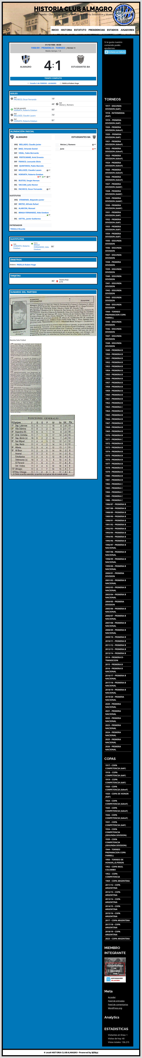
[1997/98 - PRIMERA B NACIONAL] (117, 553)
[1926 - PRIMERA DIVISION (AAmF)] (117, 178)
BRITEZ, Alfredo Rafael (29, 204)
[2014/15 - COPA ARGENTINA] (117, 907)
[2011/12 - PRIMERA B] (117, 645)
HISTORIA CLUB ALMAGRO (73, 9)
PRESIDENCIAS (97, 30)
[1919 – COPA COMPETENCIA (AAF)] (117, 781)
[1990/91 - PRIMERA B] (117, 520)
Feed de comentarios (118, 1004)
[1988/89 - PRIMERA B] (117, 512)
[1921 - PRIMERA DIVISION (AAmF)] (117, 142)
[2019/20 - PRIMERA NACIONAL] (117, 698)
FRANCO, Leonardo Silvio (30, 161)
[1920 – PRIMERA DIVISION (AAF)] (117, 135)
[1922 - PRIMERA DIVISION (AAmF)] (117, 150)
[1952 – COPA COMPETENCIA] (117, 875)
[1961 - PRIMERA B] (117, 399)
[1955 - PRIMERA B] (117, 375)
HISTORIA (66, 30)
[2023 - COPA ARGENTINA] (117, 939)
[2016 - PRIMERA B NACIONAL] (117, 670)
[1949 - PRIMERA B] (117, 350)
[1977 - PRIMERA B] (117, 464)
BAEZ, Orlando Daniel (28, 149)
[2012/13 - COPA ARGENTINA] (117, 893)
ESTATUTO (80, 30)
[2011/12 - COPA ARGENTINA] (117, 886)
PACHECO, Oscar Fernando (25, 99)
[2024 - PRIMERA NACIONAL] (117, 733)
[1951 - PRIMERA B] (117, 358)
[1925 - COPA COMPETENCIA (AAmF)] (117, 809)
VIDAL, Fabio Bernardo (29, 153)
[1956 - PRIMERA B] (117, 379)
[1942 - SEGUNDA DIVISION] (117, 291)
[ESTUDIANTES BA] (80, 65)
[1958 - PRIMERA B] (117, 387)
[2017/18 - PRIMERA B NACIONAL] (117, 684)
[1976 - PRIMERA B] (117, 460)
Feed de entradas (116, 1001)
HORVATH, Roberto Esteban (25, 110)
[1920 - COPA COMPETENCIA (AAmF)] (117, 788)
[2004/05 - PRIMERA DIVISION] (117, 603)
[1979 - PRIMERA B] (117, 472)
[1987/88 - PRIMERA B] (117, 508)
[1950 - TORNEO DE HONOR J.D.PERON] (117, 861)
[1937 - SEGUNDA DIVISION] (117, 256)
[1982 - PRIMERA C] (117, 484)
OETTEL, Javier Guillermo (30, 218)
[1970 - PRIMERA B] (117, 435)
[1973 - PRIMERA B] (117, 447)
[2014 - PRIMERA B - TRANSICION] (117, 658)
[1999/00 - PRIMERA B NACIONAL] (117, 567)
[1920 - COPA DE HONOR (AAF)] (117, 795)
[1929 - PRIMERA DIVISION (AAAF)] (117, 199)
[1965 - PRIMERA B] (117, 415)
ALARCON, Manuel (27, 208)
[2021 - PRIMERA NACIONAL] (117, 712)
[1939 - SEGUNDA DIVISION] (117, 270)
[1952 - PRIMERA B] (117, 362)
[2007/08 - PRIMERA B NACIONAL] (117, 624)
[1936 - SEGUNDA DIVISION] (117, 249)
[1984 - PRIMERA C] (117, 492)
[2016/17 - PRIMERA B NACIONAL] (117, 677)
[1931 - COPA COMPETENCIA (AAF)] (117, 823)
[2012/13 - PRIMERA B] (117, 649)
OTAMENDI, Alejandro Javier (31, 200)
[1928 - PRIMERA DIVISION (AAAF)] (117, 192)
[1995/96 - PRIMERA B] (117, 541)
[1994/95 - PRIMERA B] (117, 537)
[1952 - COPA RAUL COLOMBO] (117, 868)
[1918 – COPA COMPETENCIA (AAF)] (117, 773)
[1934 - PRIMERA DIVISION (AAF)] (117, 235)
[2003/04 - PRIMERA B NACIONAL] (117, 596)
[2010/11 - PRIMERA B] (117, 641)
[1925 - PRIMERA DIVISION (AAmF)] (117, 171)
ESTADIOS (112, 30)
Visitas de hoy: (115, 1038)
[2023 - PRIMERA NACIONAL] (117, 726)
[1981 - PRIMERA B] (117, 480)
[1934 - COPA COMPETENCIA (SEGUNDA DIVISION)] (117, 832)
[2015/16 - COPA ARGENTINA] (117, 914)
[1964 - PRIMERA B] (117, 411)
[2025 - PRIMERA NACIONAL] (117, 740)
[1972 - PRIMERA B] (117, 443)
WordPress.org (115, 1008)
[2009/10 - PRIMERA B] (117, 637)
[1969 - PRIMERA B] (117, 431)
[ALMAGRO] (25, 65)
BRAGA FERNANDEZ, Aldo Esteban (34, 212)
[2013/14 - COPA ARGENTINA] (117, 900)
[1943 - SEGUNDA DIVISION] (117, 299)
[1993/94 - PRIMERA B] (117, 533)
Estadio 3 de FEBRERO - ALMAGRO (43, 83)
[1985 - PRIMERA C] (117, 496)
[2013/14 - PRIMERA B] (117, 653)
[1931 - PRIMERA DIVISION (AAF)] (117, 213)
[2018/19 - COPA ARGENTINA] (117, 933)
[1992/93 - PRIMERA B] (117, 529)
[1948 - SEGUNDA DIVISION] (117, 344)
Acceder (112, 997)
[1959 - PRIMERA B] (117, 391)
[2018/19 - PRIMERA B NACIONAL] (117, 691)
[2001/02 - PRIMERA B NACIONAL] (117, 581)
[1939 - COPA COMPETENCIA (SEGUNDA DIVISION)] (117, 842)
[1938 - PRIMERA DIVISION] (117, 263)
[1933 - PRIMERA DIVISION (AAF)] (117, 228)
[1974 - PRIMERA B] (117, 452)
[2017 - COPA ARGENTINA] (117, 920)
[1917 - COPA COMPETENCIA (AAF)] (117, 766)
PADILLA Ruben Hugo (26, 264)
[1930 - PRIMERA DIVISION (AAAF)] (117, 206)
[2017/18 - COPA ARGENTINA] (117, 926)
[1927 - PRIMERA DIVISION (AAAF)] (117, 185)
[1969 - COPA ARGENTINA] (117, 881)
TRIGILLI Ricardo (17, 229)
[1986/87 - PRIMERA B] (117, 504)
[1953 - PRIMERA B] (117, 366)
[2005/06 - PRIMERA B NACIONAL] (117, 610)
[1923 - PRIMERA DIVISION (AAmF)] (117, 157)
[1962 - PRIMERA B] (117, 403)
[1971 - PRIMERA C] (117, 439)
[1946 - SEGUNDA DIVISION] (117, 330)
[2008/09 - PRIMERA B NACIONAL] (117, 631)
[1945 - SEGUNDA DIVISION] (117, 323)
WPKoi (95, 1052)
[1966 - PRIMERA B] (117, 419)
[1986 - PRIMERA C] (117, 500)
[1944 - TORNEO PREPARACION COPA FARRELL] (117, 315)
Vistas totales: (115, 1042)
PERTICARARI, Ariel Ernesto (31, 157)
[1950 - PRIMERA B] (117, 354)
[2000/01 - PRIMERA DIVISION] (117, 574)
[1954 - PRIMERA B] (117, 370)
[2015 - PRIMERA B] (117, 664)
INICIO (55, 30)
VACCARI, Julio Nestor (28, 185)
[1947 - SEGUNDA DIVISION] (117, 337)
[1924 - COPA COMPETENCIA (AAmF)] (117, 802)
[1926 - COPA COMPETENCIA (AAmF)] (117, 816)
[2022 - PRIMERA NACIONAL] (117, 719)
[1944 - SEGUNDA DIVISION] (117, 306)
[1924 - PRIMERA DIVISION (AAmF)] (117, 164)
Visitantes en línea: (117, 1035)
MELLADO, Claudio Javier (30, 144)
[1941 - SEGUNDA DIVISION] (117, 284)
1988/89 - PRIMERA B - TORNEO (48, 47)
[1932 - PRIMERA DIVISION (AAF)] (117, 220)
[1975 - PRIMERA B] (117, 456)
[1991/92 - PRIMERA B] (117, 525)
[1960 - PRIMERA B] (117, 395)
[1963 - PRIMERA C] (117, 407)
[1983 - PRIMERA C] (117, 488)
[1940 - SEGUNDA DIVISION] (117, 277)
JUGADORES (127, 30)
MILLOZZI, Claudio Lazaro (25, 115)
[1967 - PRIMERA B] (117, 423)
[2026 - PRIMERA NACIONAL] (117, 748)
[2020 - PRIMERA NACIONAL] (117, 705)
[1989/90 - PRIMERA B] (117, 516)
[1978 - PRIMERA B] (117, 468)
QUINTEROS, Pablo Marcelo (31, 166)
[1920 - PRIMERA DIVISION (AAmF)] (117, 128)
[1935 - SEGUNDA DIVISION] (117, 242)
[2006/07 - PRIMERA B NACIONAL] (117, 617)
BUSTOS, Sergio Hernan (29, 180)
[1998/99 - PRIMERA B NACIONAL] (117, 560)
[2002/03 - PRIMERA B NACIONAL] (117, 588)
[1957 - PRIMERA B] (117, 383)
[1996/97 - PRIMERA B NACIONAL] (117, 546)
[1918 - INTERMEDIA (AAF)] (117, 114)
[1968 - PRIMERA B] (117, 427)
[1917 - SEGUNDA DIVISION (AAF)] (117, 107)
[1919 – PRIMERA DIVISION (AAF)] (117, 121)
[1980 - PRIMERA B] (117, 476)
